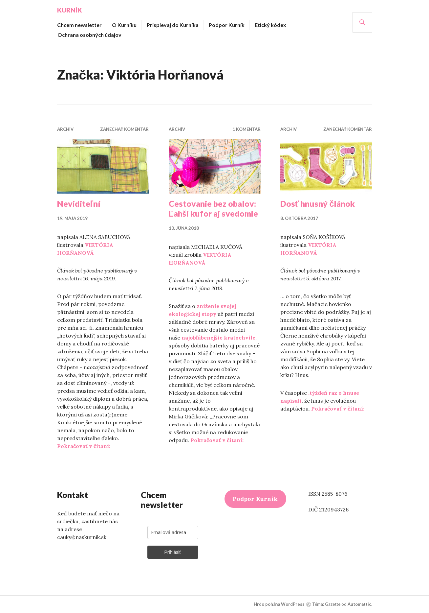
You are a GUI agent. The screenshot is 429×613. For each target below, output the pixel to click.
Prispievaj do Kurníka (173, 24)
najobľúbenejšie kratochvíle (218, 337)
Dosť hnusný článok (317, 203)
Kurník (69, 10)
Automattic (359, 603)
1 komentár (246, 128)
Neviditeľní (79, 203)
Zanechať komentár (124, 128)
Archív (65, 128)
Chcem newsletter (79, 24)
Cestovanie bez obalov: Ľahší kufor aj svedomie (213, 208)
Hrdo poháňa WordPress (279, 603)
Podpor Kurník (227, 24)
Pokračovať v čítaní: (83, 445)
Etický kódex (270, 24)
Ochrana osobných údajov (89, 34)
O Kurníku (124, 24)
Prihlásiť (172, 551)
